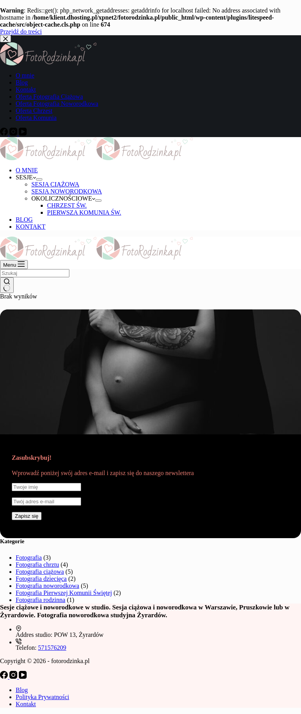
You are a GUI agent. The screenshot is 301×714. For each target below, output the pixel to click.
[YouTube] (23, 676)
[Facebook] (4, 676)
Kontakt (26, 704)
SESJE (26, 177)
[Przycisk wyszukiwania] (7, 285)
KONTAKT (30, 226)
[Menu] (14, 264)
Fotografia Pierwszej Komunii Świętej (64, 592)
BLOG (24, 219)
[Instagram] (14, 676)
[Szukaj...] (34, 273)
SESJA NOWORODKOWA (66, 191)
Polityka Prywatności (42, 697)
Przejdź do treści (21, 31)
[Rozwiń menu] (39, 179)
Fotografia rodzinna (40, 600)
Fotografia (29, 557)
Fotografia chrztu (37, 564)
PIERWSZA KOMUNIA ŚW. (84, 212)
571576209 (52, 647)
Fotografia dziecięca (41, 578)
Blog (22, 690)
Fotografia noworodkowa (47, 585)
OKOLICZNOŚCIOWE (63, 198)
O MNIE (27, 170)
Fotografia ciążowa (40, 571)
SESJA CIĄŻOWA (55, 184)
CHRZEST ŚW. (67, 205)
